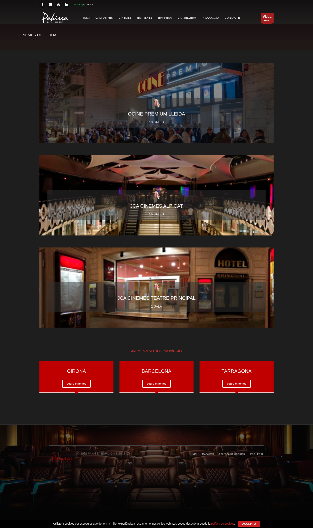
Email (90, 4)
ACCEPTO (249, 523)
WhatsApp (79, 4)
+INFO (267, 19)
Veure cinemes (76, 383)
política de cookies (222, 523)
